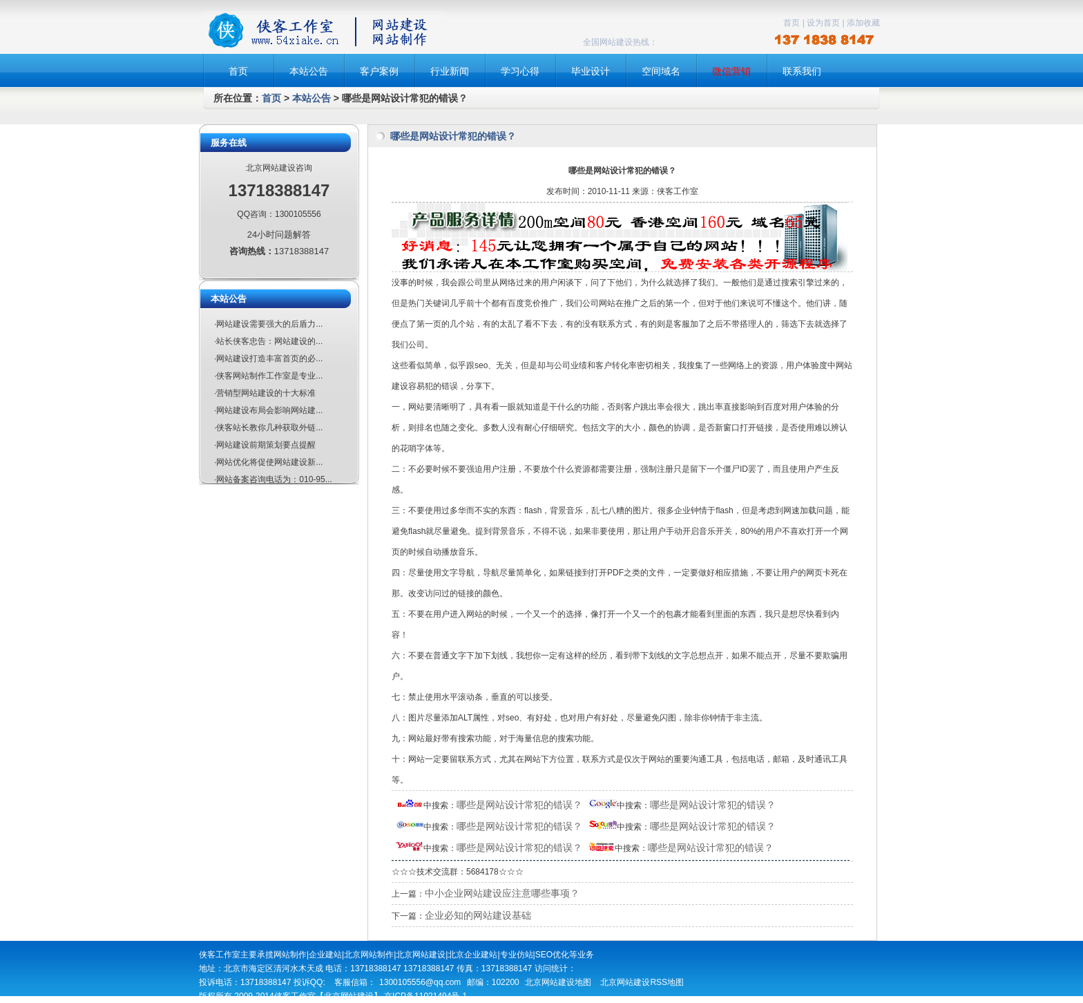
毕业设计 (590, 71)
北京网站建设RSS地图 (642, 982)
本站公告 (308, 71)
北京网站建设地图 (558, 982)
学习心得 (520, 71)
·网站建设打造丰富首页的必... (268, 358)
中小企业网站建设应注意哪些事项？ (502, 893)
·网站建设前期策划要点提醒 (265, 445)
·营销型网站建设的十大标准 (265, 393)
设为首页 (823, 23)
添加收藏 (863, 23)
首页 (791, 23)
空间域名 (661, 71)
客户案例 (379, 71)
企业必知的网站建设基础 (478, 915)
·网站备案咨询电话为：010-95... (273, 479)
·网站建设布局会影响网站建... (268, 410)
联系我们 (802, 71)
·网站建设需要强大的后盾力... (268, 324)
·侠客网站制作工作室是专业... (268, 376)
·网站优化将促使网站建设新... (268, 462)
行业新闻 (449, 71)
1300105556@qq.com (420, 982)
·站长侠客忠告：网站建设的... (268, 341)
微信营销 (731, 71)
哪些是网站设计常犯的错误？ (519, 804)
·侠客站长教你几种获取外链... (268, 427)
